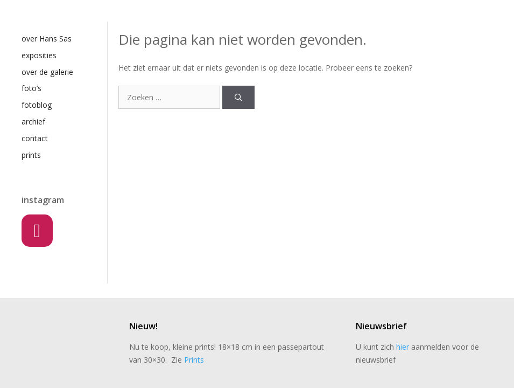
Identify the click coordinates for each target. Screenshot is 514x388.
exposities (39, 55)
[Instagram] (37, 230)
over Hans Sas (47, 38)
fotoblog (37, 105)
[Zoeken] (238, 97)
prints (31, 155)
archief (33, 121)
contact (35, 138)
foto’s (31, 88)
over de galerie (47, 72)
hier (402, 347)
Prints (194, 360)
